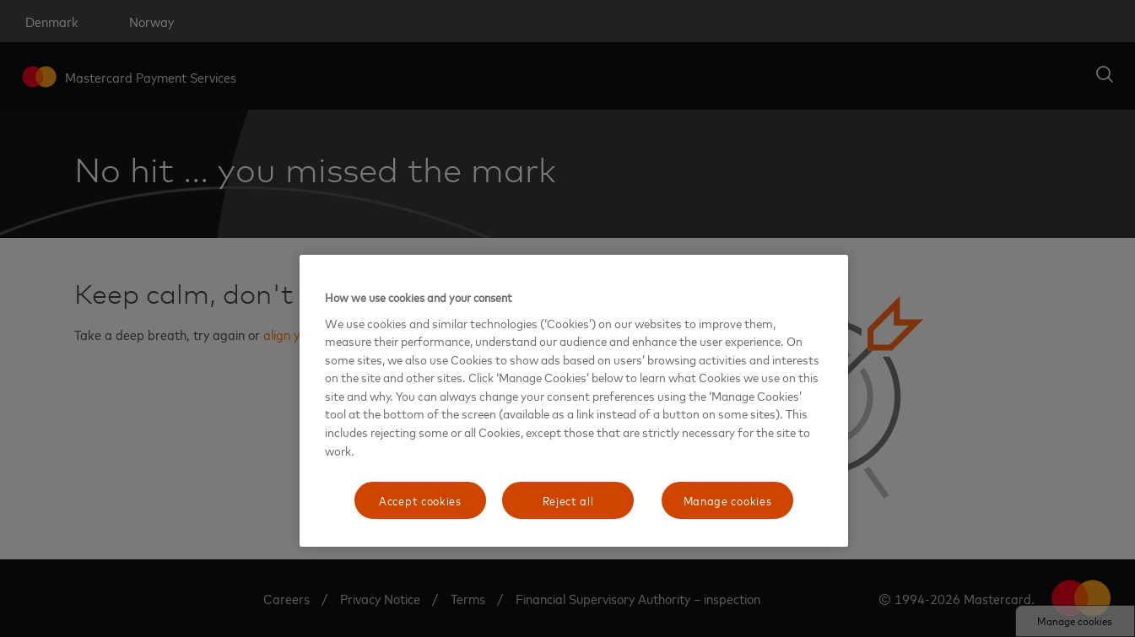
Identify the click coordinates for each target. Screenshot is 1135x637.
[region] (574, 401)
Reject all (568, 500)
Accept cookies (420, 500)
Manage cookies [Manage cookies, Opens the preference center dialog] (728, 500)
